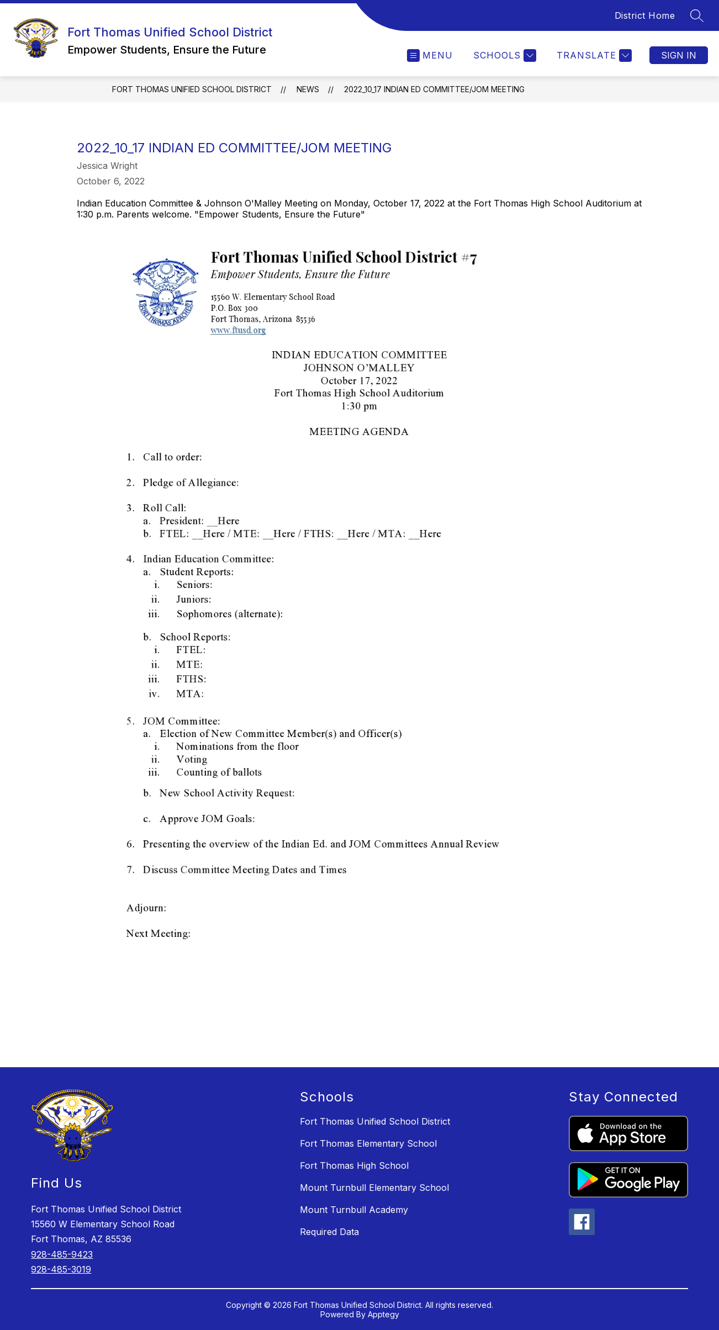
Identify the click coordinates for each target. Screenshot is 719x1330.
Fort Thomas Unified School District (192, 89)
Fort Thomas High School (354, 1165)
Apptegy (383, 1314)
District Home (645, 15)
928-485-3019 (61, 1269)
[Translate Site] (593, 55)
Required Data (329, 1231)
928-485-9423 (62, 1254)
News (308, 89)
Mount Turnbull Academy (354, 1209)
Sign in (678, 55)
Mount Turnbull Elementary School (374, 1187)
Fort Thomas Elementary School (368, 1143)
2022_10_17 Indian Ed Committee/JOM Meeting (434, 89)
